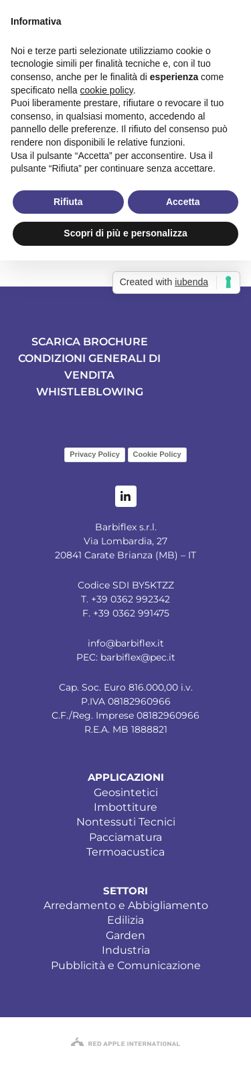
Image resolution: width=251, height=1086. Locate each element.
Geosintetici (126, 792)
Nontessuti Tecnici (125, 822)
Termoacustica (125, 852)
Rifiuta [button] (68, 201)
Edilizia (125, 920)
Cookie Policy (157, 454)
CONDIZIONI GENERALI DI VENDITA (89, 366)
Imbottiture (125, 807)
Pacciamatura (125, 837)
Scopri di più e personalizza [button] (125, 233)
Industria (126, 950)
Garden (125, 935)
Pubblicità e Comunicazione (126, 965)
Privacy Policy (95, 454)
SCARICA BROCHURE (89, 341)
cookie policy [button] (106, 90)
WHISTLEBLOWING (89, 391)
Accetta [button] (183, 201)
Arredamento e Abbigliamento (126, 905)
